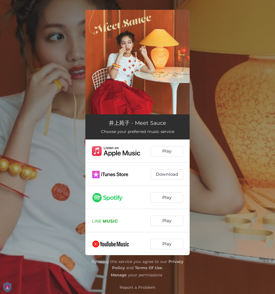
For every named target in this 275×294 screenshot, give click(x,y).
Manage (119, 274)
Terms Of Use (148, 267)
